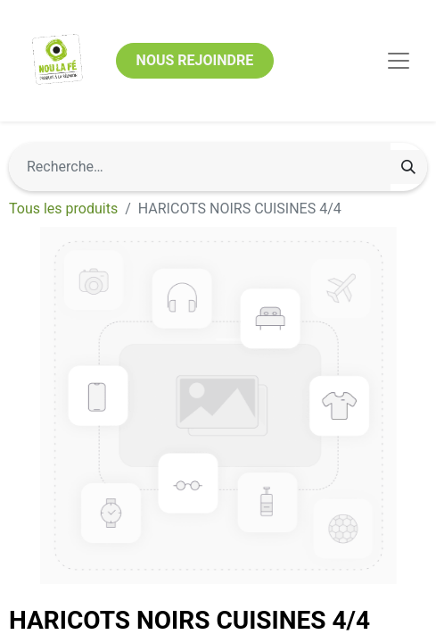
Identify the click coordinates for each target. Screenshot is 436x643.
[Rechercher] (408, 167)
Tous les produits (63, 208)
